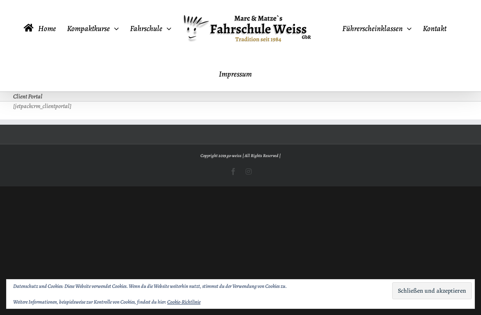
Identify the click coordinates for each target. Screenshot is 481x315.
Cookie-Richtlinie (183, 301)
